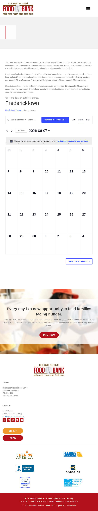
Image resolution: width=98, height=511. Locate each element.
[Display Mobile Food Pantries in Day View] (87, 120)
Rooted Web (71, 506)
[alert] (49, 141)
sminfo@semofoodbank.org (13, 417)
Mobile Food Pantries (13, 110)
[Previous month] (6, 130)
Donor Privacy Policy (45, 498)
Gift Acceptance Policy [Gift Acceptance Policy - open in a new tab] (64, 498)
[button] (49, 335)
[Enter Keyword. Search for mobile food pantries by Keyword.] (23, 120)
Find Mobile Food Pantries (55, 120)
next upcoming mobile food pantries (72, 141)
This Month (21, 131)
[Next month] (11, 130)
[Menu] (88, 9)
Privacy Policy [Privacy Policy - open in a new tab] (30, 498)
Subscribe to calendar (78, 261)
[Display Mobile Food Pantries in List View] (73, 120)
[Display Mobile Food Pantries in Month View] (80, 120)
